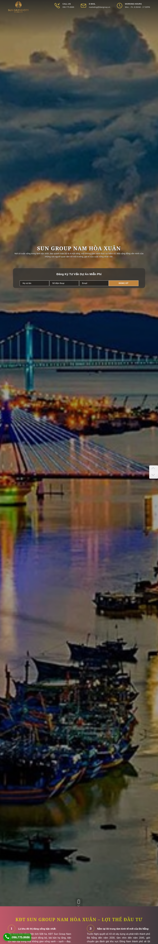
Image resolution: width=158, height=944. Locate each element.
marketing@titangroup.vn (99, 7)
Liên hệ (98, 18)
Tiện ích (34, 18)
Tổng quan (10, 18)
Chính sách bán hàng (67, 18)
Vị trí (23, 18)
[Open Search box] (153, 17)
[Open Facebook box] (135, 17)
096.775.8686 (68, 7)
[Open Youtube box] (144, 17)
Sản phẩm (47, 18)
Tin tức (86, 18)
